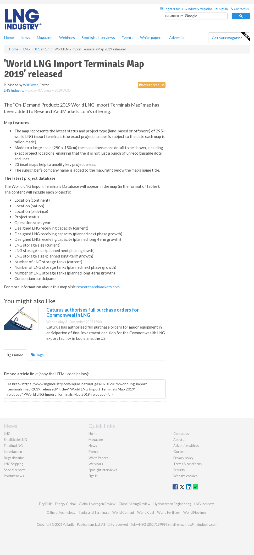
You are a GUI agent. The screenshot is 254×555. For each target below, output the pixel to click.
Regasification (14, 458)
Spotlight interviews (98, 37)
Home (9, 37)
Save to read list (151, 85)
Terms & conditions (187, 464)
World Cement (123, 512)
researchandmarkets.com (98, 286)
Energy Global (65, 504)
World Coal (145, 512)
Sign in (222, 8)
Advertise (177, 37)
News (93, 445)
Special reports (14, 470)
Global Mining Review (134, 504)
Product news (14, 476)
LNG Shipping (13, 464)
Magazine (44, 37)
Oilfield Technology (61, 512)
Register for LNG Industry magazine (186, 8)
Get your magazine (231, 37)
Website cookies (185, 476)
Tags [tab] (37, 355)
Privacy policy (183, 458)
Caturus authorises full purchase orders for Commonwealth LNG (92, 312)
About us (179, 439)
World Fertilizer (168, 512)
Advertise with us (186, 445)
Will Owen (30, 85)
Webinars (67, 37)
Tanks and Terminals (94, 512)
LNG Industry (13, 90)
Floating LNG (13, 445)
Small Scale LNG (15, 439)
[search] (196, 16)
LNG (7, 433)
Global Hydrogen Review (97, 504)
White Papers (98, 458)
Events (127, 37)
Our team (180, 451)
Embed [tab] (15, 355)
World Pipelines (194, 512)
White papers (151, 37)
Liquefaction (13, 451)
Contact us (240, 8)
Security (179, 470)
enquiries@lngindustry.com (197, 524)
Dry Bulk (45, 504)
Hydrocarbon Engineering (172, 504)
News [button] (25, 37)
